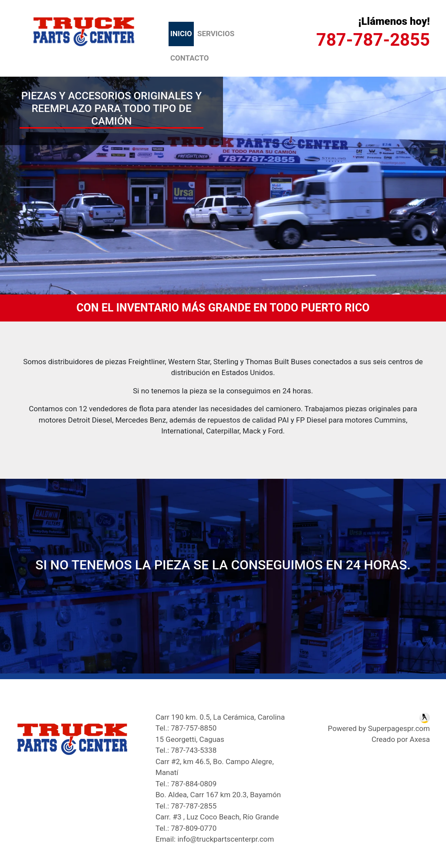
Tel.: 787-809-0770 (185, 828)
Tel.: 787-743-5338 (185, 750)
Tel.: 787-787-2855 (185, 806)
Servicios (215, 33)
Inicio (182, 33)
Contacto (189, 58)
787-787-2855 (373, 40)
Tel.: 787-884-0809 (185, 783)
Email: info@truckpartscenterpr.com (214, 839)
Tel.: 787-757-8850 (185, 728)
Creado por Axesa (401, 739)
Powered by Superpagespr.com (379, 728)
